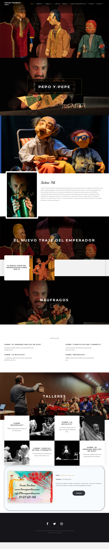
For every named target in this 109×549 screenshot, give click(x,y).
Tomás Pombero (13, 3)
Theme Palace (58, 539)
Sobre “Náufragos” (75, 361)
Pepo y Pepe (54, 86)
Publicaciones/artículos (78, 4)
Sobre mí (38, 4)
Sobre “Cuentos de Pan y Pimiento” (84, 349)
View (54, 311)
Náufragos (54, 304)
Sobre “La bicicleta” (15, 361)
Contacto (99, 4)
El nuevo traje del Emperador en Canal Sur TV (16, 272)
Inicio (32, 4)
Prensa (64, 4)
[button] (22, 194)
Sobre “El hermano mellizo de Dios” (20, 350)
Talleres (91, 4)
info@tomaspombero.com (67, 482)
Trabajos (48, 4)
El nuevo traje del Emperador (54, 242)
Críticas (57, 4)
